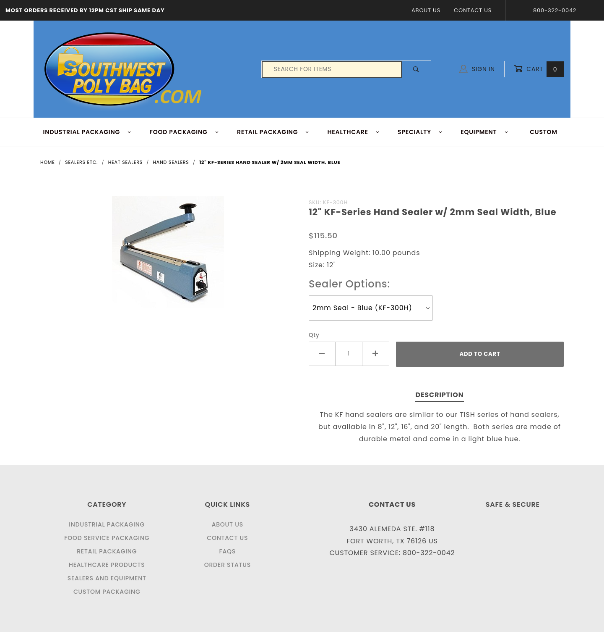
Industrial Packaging (107, 524)
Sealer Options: (349, 284)
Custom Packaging (107, 591)
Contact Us (473, 10)
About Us (425, 10)
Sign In (477, 69)
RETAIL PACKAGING (273, 132)
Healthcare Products (107, 565)
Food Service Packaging (106, 538)
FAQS (227, 551)
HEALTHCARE (354, 132)
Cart (538, 69)
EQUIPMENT (484, 132)
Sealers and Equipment (107, 578)
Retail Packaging (107, 551)
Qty (314, 335)
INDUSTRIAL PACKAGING (87, 132)
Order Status (227, 565)
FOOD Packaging (184, 132)
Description (439, 395)
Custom (543, 132)
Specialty (420, 132)
